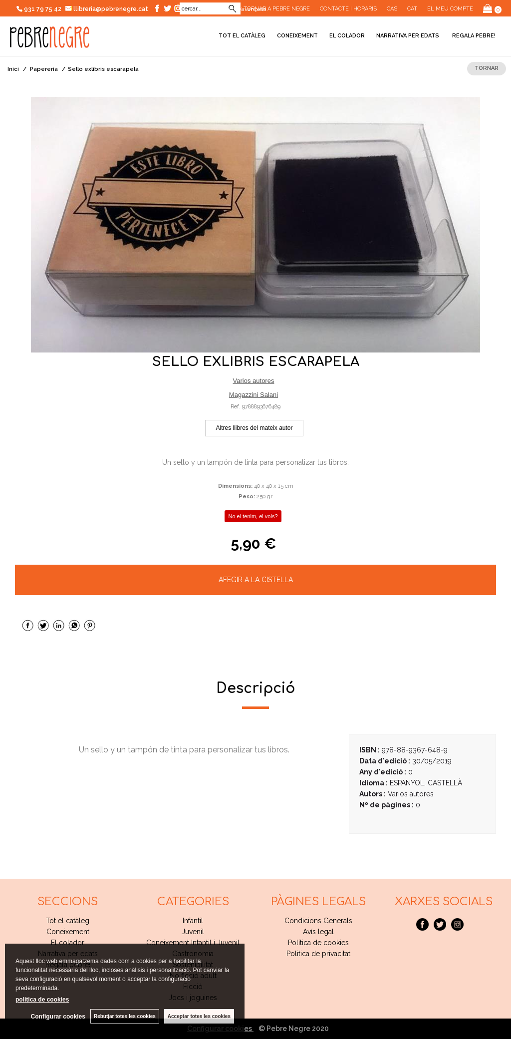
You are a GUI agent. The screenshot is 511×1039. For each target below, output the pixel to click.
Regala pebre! (473, 35)
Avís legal (318, 932)
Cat (412, 8)
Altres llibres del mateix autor (254, 427)
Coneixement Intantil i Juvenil (193, 943)
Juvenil (193, 932)
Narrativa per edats (407, 35)
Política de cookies (318, 943)
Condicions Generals (318, 921)
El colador (347, 35)
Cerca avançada (245, 8)
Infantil (193, 921)
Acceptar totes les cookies (199, 1016)
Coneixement (297, 35)
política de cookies (42, 999)
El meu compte (450, 8)
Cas (392, 8)
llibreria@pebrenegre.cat (107, 8)
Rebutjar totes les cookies (125, 1016)
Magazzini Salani (253, 394)
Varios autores (253, 380)
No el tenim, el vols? (252, 516)
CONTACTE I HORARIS (348, 8)
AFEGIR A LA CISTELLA (256, 580)
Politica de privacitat (318, 954)
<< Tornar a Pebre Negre (273, 8)
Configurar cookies (58, 1016)
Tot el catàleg (242, 35)
